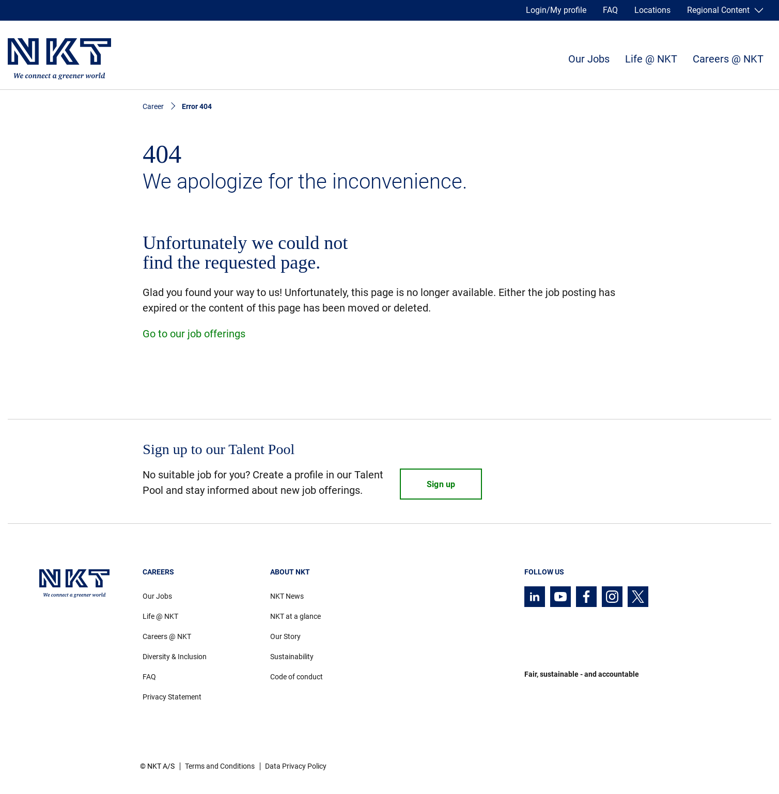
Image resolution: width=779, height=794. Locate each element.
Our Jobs (589, 59)
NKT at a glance (295, 616)
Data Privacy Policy (295, 766)
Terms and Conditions (220, 766)
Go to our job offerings (194, 334)
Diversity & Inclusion (175, 656)
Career (153, 106)
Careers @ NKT (728, 59)
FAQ (610, 10)
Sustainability (292, 656)
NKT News (287, 596)
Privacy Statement (172, 697)
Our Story (285, 636)
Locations (652, 10)
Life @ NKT (651, 59)
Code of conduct (296, 677)
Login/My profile (556, 10)
